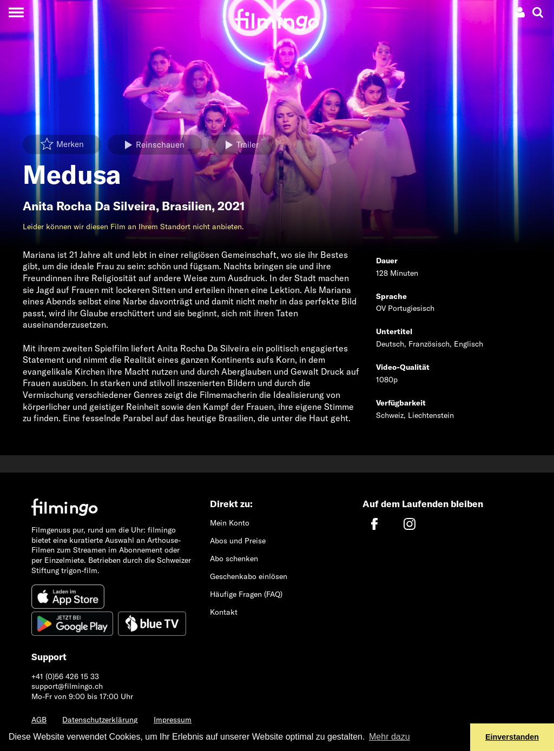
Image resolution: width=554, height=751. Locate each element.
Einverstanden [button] (512, 737)
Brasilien (187, 206)
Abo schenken (234, 558)
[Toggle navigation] (16, 12)
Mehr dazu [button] (389, 736)
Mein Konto (229, 523)
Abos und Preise (238, 541)
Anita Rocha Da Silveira (89, 206)
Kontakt (224, 612)
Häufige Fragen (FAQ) (246, 594)
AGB (39, 720)
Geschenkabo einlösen (248, 576)
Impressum (173, 720)
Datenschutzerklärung (99, 720)
